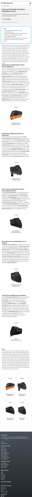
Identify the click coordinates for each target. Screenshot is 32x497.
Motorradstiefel (4, 459)
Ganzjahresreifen (4, 452)
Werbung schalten (4, 491)
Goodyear (3, 476)
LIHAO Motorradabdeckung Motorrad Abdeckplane (15, 33)
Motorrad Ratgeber (25, 1)
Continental (3, 475)
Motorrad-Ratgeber (5, 464)
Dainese (2, 479)
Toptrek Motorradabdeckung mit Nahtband (13, 39)
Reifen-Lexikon (4, 466)
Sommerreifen (4, 449)
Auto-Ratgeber (19, 1)
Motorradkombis (4, 456)
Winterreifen (3, 450)
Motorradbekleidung (5, 453)
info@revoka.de (4, 443)
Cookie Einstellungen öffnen (7, 483)
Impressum (3, 487)
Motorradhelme (11, 439)
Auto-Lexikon (3, 467)
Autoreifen (3, 439)
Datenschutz (3, 489)
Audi (2, 473)
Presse (30, 1)
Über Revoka (14, 1)
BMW (2, 472)
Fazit (5, 41)
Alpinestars (3, 477)
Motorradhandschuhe (5, 457)
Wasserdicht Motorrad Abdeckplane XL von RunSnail (16, 38)
